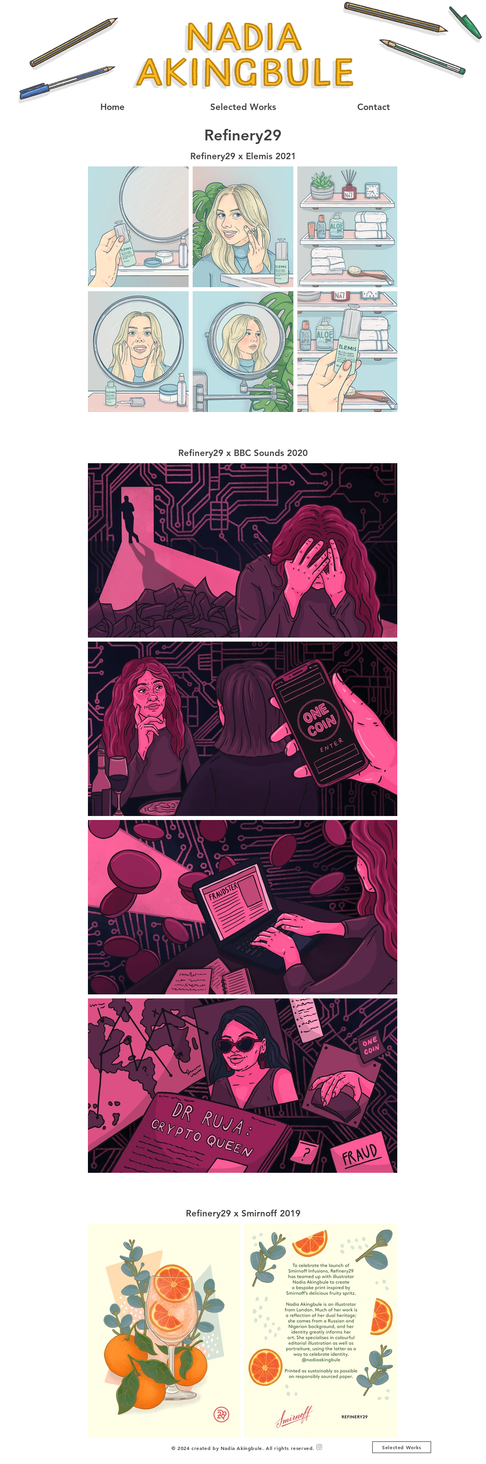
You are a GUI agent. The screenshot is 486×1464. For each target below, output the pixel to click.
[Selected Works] (401, 1447)
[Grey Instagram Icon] (319, 1447)
